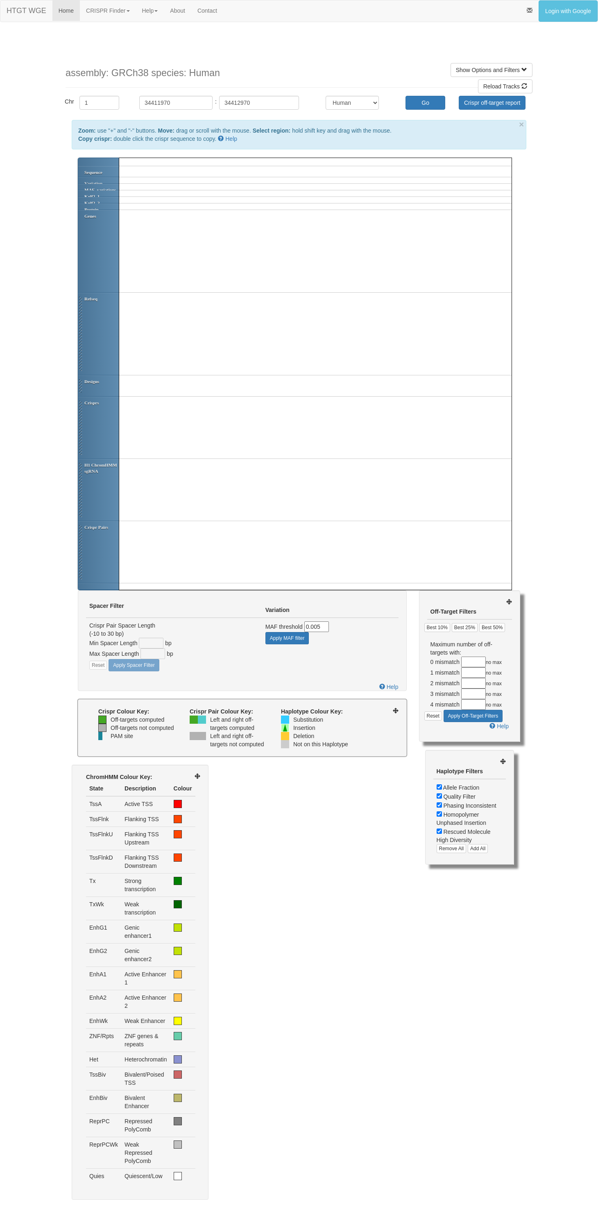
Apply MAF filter (287, 638)
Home (66, 10)
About (177, 10)
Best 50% (492, 627)
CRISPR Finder (107, 10)
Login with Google (568, 11)
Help (150, 10)
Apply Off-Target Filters (473, 716)
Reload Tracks (505, 86)
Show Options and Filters (491, 70)
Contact (207, 10)
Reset (98, 665)
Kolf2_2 (92, 203)
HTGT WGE (26, 11)
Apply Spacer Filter (133, 665)
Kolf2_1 (92, 196)
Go (425, 102)
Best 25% (464, 627)
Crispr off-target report (492, 102)
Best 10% (437, 627)
